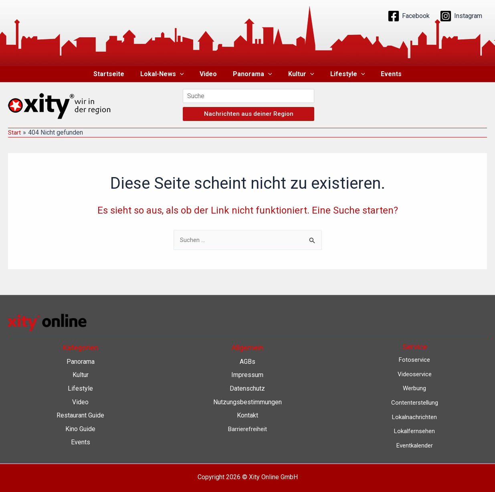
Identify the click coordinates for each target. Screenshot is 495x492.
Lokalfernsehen (414, 431)
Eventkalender (414, 445)
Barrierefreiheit (247, 429)
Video (211, 74)
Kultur (298, 74)
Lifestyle (341, 74)
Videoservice (414, 374)
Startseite (118, 74)
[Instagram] (461, 16)
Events (381, 74)
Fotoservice (414, 359)
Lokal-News (168, 74)
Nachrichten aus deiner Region (248, 113)
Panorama (252, 74)
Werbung (414, 388)
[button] (186, 74)
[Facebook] (409, 16)
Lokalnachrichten (414, 417)
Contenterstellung (414, 402)
